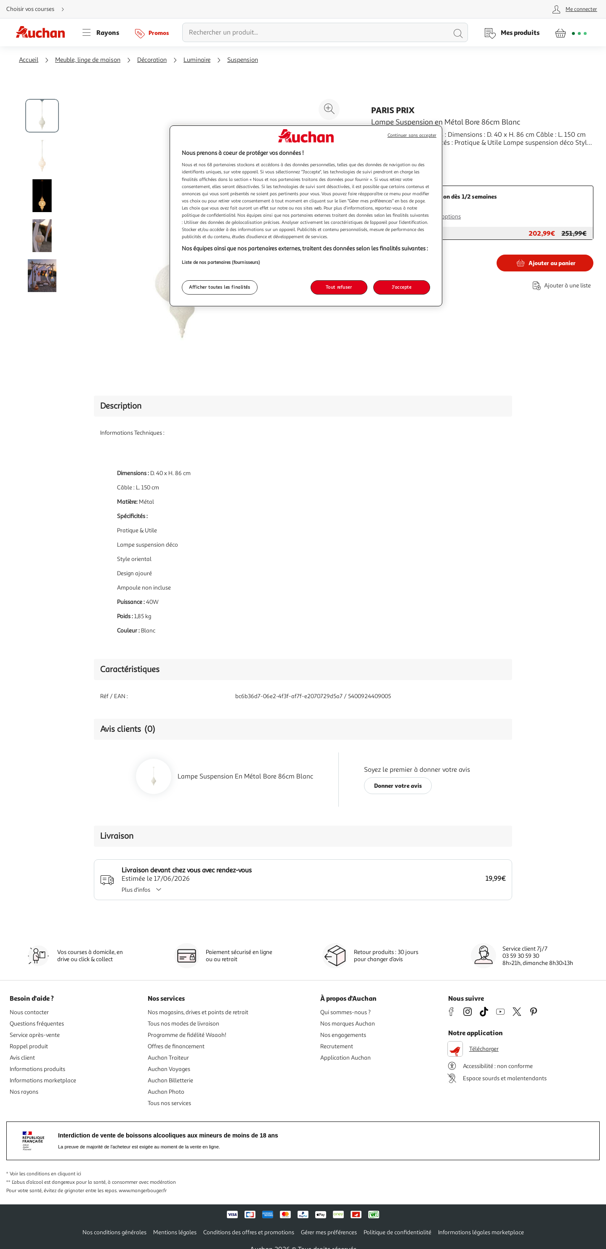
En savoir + (387, 155)
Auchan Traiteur (168, 1057)
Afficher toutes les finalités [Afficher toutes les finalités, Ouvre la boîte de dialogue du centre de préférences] (219, 287)
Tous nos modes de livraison (183, 1023)
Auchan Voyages (169, 1069)
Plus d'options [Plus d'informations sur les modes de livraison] (443, 216)
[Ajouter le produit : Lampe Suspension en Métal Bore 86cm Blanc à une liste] (560, 285)
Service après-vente (35, 1035)
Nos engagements (343, 1035)
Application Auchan (345, 1057)
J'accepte (401, 287)
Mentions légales (175, 1232)
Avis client (22, 1057)
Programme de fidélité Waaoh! (187, 1035)
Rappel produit (29, 1046)
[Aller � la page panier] (570, 32)
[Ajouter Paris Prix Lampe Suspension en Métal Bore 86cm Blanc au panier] (545, 263)
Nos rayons (24, 1091)
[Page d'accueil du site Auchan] (43, 32)
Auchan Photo (166, 1091)
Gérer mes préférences (329, 1232)
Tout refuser (339, 287)
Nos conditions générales (114, 1232)
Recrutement (336, 1046)
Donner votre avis (398, 785)
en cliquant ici (66, 1174)
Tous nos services (169, 1103)
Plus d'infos (144, 889)
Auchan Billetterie (170, 1080)
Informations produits (37, 1069)
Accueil (28, 60)
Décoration (152, 60)
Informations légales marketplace (481, 1232)
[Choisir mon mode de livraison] (38, 9)
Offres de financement (176, 1046)
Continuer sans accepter (412, 135)
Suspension (242, 60)
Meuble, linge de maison (87, 60)
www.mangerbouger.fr (143, 1191)
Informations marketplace (43, 1080)
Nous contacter (29, 1012)
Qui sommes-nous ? (345, 1012)
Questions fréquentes (37, 1023)
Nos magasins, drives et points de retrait (198, 1012)
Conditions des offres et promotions (248, 1232)
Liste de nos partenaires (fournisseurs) (221, 262)
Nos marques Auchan (347, 1023)
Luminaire (196, 60)
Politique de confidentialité (397, 1232)
